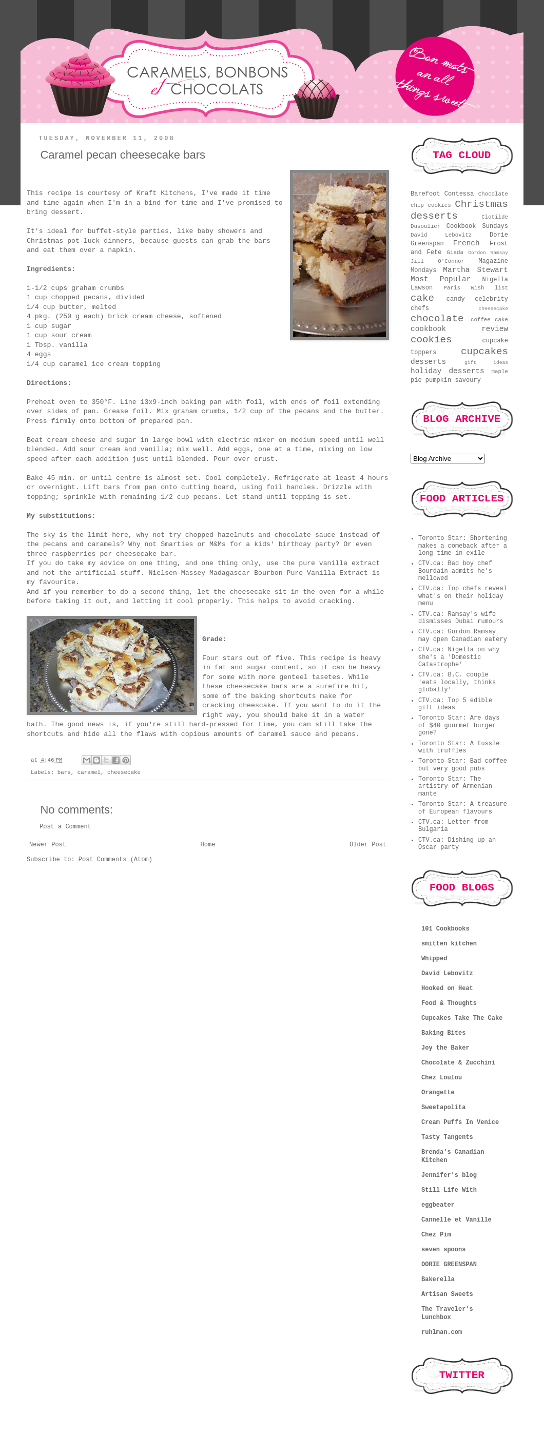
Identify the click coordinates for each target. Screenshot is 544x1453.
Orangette (438, 1092)
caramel (89, 772)
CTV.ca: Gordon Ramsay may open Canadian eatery (462, 635)
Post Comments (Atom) (115, 859)
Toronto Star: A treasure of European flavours (462, 808)
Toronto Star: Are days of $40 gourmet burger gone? (458, 725)
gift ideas (486, 362)
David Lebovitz (441, 235)
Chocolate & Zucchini (458, 1063)
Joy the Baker (445, 1048)
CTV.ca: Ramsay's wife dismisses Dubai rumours (460, 618)
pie (416, 380)
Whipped (434, 958)
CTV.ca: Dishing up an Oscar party (457, 844)
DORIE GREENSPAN (449, 1264)
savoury (467, 380)
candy (455, 299)
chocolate (437, 318)
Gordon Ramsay (488, 253)
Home (208, 844)
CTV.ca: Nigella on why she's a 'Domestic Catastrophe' (458, 657)
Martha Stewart (475, 270)
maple (500, 372)
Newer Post (47, 844)
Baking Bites (443, 1033)
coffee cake (489, 320)
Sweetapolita (443, 1107)
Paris (452, 288)
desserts (428, 362)
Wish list (489, 288)
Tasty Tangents (447, 1137)
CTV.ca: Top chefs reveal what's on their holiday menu (462, 596)
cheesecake (124, 772)
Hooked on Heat (447, 988)
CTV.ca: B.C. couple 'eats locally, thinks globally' (457, 682)
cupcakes (484, 351)
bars (64, 772)
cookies (431, 339)
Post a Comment (65, 826)
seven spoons (443, 1249)
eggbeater (438, 1205)
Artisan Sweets (447, 1294)
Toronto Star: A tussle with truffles (458, 747)
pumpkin (438, 380)
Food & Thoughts (449, 1003)
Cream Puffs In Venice (460, 1122)
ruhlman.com (441, 1332)
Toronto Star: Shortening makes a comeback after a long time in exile (462, 546)
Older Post (367, 844)
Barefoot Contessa (442, 194)
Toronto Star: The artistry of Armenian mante (455, 787)
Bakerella (438, 1279)
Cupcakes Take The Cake (461, 1018)
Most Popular (441, 279)
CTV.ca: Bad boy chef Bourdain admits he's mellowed (455, 571)
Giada (455, 252)
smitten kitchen (449, 943)
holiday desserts (447, 371)
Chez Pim (436, 1234)
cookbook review (459, 329)
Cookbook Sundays (477, 226)
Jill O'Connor (437, 261)
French (466, 243)
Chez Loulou (441, 1077)
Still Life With (449, 1190)
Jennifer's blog (449, 1175)
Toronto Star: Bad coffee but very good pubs (462, 765)
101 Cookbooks (445, 929)
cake (422, 298)
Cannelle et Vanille (456, 1220)
